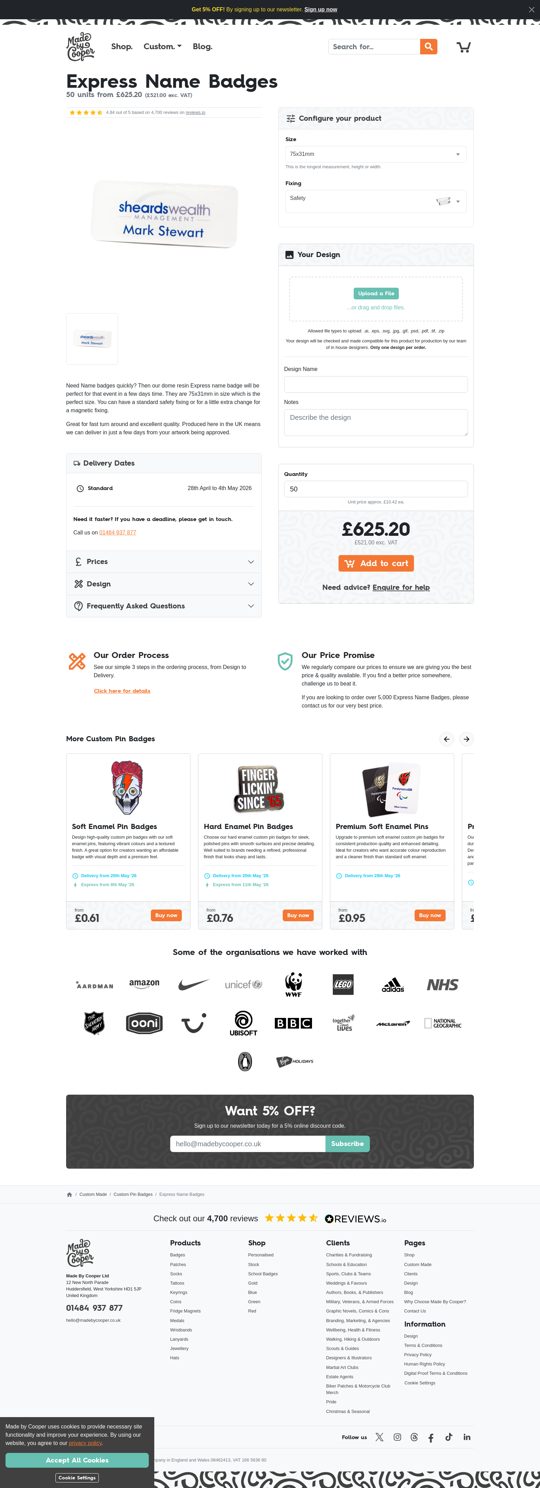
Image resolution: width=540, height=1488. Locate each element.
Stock (253, 1264)
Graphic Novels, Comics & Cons (357, 1311)
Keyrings (178, 1292)
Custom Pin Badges (133, 1194)
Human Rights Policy (424, 1364)
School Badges (263, 1273)
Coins (175, 1301)
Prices (90, 561)
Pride (331, 1401)
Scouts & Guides (342, 1348)
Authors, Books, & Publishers (354, 1292)
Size (290, 139)
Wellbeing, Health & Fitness (353, 1329)
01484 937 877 (118, 532)
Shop (409, 1254)
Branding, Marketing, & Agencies (358, 1320)
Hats (174, 1357)
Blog (408, 1292)
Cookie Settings (420, 1382)
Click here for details (122, 690)
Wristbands (181, 1329)
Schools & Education (346, 1264)
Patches (178, 1264)
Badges (177, 1254)
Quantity (296, 474)
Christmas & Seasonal (348, 1411)
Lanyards (179, 1339)
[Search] (374, 46)
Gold (253, 1283)
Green (254, 1301)
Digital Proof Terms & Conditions (436, 1373)
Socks (176, 1273)
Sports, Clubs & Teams (348, 1273)
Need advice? (376, 587)
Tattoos (177, 1283)
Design (92, 583)
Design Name (301, 369)
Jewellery (179, 1348)
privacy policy (85, 1443)
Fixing (293, 183)
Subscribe (347, 1143)
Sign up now (320, 9)
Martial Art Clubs (342, 1367)
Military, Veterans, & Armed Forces (360, 1301)
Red (252, 1311)
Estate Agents (339, 1376)
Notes (291, 402)
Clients (411, 1273)
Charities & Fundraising (349, 1254)
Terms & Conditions (423, 1345)
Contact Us (415, 1311)
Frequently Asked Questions (129, 606)
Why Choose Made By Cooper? (435, 1301)
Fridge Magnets (185, 1311)
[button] (162, 46)
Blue (252, 1292)
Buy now (166, 915)
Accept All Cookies (77, 1460)
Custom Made (93, 1194)
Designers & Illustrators (349, 1357)
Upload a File (376, 293)
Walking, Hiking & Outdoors (353, 1339)
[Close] (531, 9)
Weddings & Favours (346, 1283)
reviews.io (195, 112)
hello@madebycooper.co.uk (93, 1320)
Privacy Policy (418, 1354)
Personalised (261, 1254)
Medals (177, 1320)
